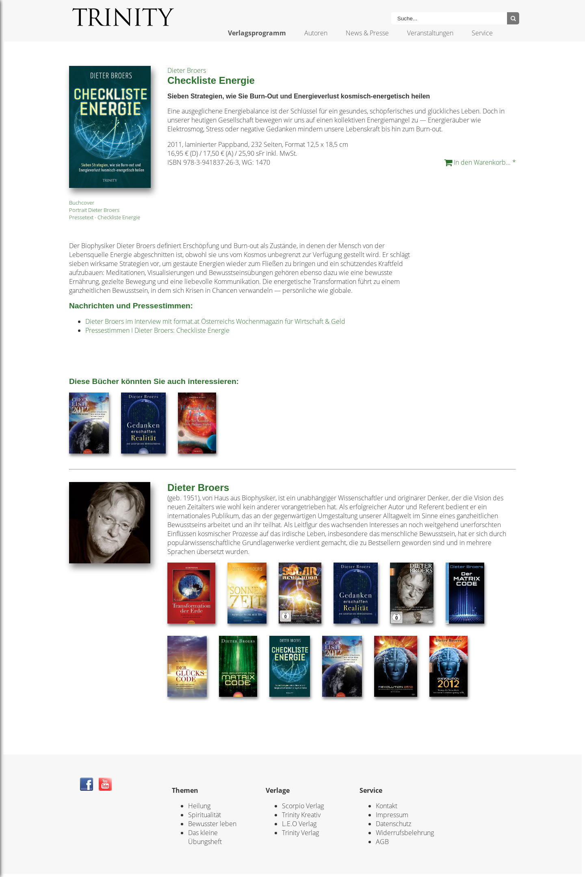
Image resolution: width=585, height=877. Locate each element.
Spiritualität (204, 814)
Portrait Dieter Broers (94, 210)
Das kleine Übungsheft (205, 837)
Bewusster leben (212, 823)
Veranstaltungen (430, 32)
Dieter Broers (186, 70)
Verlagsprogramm (257, 32)
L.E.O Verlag (299, 823)
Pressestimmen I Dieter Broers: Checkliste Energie (157, 330)
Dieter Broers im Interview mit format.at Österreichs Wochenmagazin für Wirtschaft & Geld (215, 321)
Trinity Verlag (300, 832)
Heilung (199, 805)
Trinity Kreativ (301, 814)
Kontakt (386, 805)
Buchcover (81, 202)
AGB (382, 841)
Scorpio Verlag (303, 805)
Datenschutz (393, 823)
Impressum (392, 814)
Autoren (315, 32)
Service (482, 32)
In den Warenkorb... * (480, 162)
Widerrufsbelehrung (405, 832)
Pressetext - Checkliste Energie (104, 217)
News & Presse (367, 32)
